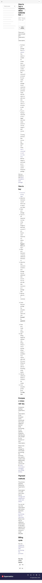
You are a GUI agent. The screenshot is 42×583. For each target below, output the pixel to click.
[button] (39, 1)
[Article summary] (21, 27)
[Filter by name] (9, 6)
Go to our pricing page (22, 194)
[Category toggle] (18, 7)
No (21, 568)
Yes (21, 564)
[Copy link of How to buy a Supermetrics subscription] (23, 15)
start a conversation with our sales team (22, 153)
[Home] (1, 1)
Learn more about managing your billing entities (21, 469)
